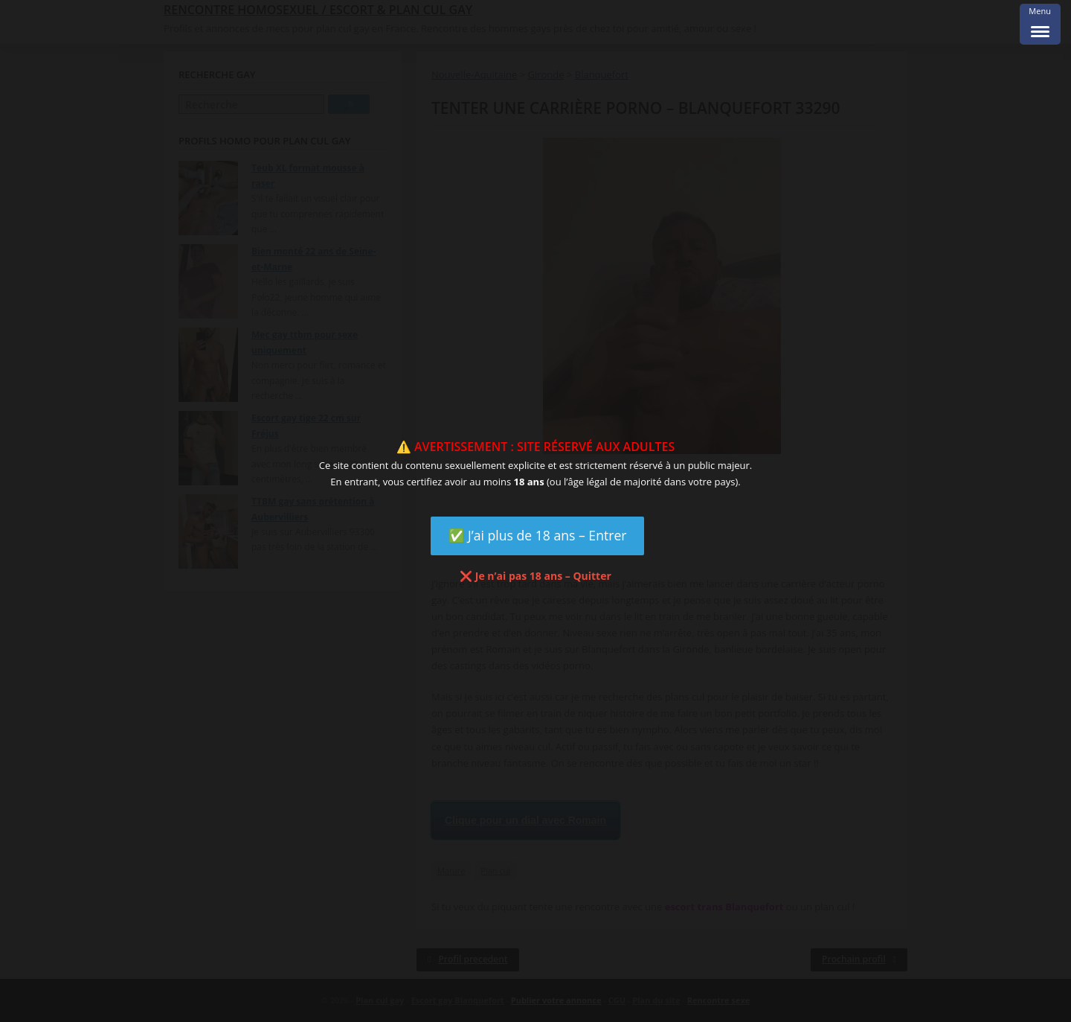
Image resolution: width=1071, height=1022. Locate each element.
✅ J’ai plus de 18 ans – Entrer (537, 535)
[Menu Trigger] (1040, 24)
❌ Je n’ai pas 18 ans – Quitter (535, 576)
